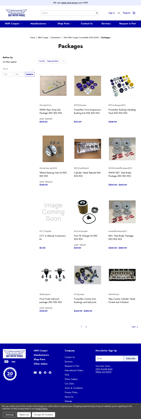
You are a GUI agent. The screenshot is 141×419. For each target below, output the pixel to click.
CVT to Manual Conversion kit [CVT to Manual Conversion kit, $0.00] (53, 237)
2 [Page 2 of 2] (86, 326)
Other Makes (41, 363)
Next (135, 326)
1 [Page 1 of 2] (81, 326)
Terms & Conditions (74, 388)
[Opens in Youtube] (35, 372)
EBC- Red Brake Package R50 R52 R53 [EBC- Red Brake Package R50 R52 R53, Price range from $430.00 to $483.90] (121, 237)
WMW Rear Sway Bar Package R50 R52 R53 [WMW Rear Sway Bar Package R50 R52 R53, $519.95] (51, 111)
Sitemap (68, 401)
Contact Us (87, 23)
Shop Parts (65, 23)
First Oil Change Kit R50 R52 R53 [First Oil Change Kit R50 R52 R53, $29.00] (85, 237)
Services (106, 23)
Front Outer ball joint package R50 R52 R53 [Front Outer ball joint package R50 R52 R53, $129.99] (51, 300)
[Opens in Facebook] (45, 372)
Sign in (112, 13)
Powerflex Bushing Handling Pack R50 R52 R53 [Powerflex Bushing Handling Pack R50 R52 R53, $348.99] (122, 111)
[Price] (19, 69)
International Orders (74, 370)
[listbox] (56, 61)
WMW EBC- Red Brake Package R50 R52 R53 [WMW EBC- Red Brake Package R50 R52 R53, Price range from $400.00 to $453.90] (120, 174)
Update (29, 74)
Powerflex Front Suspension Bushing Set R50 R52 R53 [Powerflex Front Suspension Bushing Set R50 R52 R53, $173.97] (87, 111)
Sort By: (42, 61)
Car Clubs (69, 383)
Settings (9, 414)
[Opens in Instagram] (40, 372)
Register (127, 13)
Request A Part (127, 23)
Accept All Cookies (43, 414)
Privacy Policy (71, 392)
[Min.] (8, 74)
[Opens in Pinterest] (50, 372)
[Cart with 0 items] (134, 13)
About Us (69, 396)
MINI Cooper (13, 23)
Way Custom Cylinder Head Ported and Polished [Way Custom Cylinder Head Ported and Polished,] (122, 300)
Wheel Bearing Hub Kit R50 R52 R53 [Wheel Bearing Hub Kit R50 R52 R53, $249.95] (53, 174)
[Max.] (19, 74)
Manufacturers (40, 23)
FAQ (67, 374)
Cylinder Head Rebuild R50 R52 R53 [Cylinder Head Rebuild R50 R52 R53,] (87, 174)
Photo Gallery (71, 379)
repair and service (69, 2)
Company (70, 350)
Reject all (24, 414)
